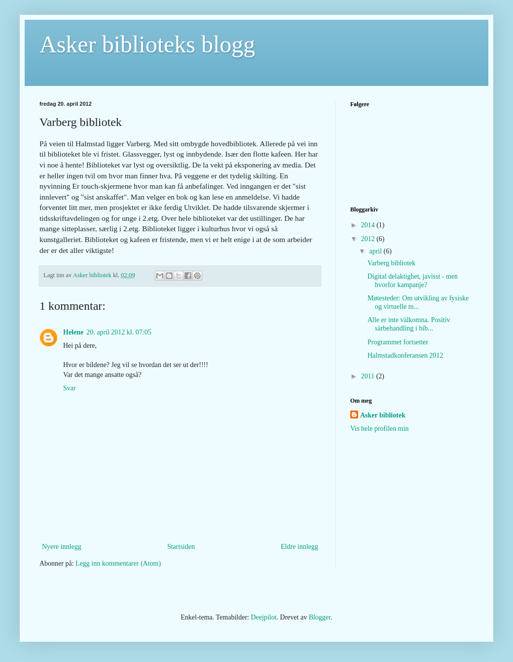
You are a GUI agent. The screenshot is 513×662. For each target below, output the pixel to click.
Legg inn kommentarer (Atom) (118, 563)
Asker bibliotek (382, 415)
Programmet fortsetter (397, 342)
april (376, 251)
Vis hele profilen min (379, 428)
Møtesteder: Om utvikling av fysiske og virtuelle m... (418, 302)
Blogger (319, 617)
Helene (73, 332)
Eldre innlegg (299, 546)
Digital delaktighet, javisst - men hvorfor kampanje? (412, 281)
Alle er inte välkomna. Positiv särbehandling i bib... (408, 324)
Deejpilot (263, 617)
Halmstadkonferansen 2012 (405, 355)
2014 (369, 225)
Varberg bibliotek (391, 263)
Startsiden (181, 546)
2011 (368, 376)
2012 (369, 239)
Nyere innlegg (61, 546)
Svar (69, 388)
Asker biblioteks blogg (147, 44)
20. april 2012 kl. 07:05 (118, 332)
